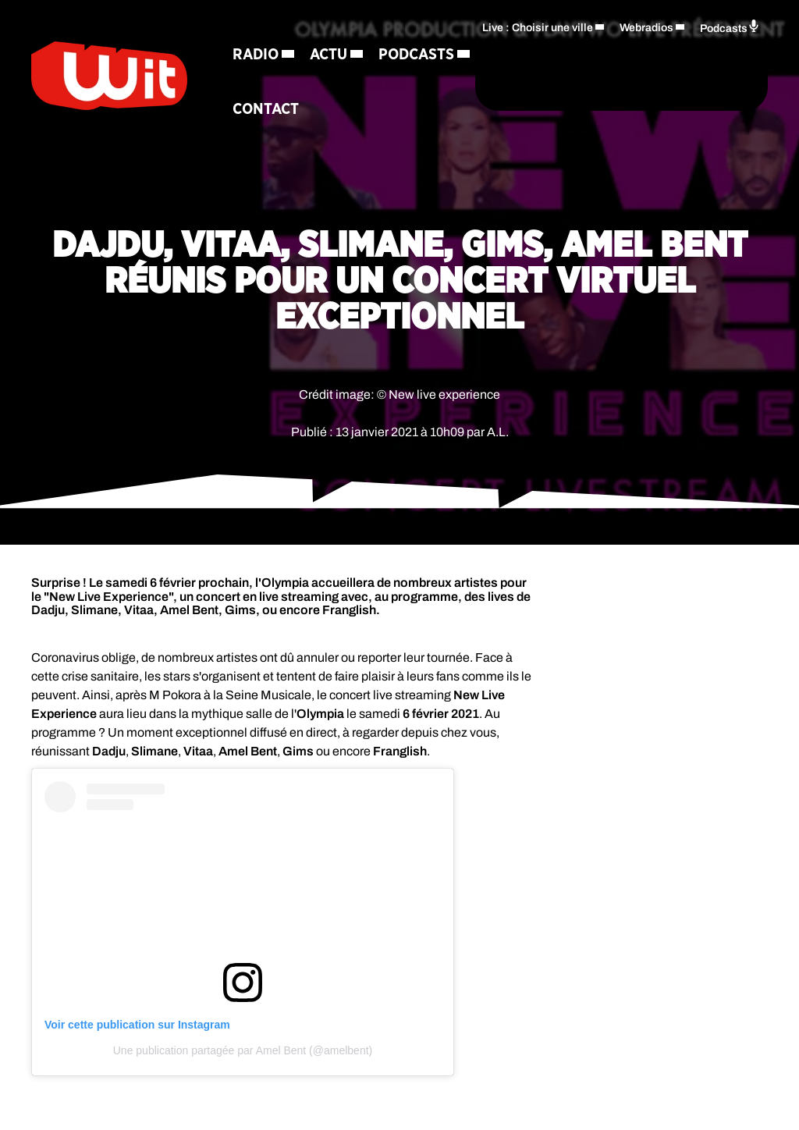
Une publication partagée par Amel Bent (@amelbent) (243, 1050)
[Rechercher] (431, 100)
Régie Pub (270, 161)
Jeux (357, 106)
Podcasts (270, 106)
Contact (356, 161)
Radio (256, 51)
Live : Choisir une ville (537, 52)
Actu (328, 51)
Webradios (646, 52)
